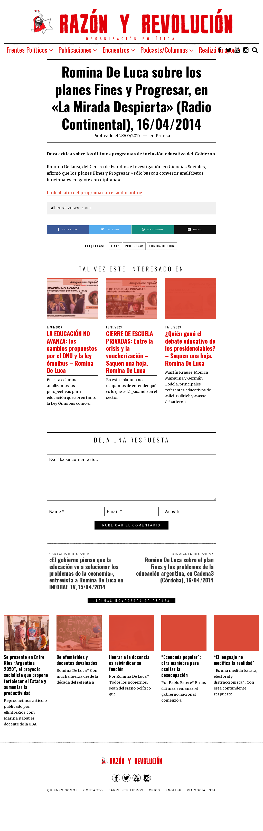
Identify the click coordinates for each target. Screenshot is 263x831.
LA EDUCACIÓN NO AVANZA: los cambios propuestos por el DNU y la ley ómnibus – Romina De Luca (72, 355)
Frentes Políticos (26, 50)
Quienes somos (62, 803)
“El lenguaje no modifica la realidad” (234, 673)
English (174, 803)
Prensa (163, 135)
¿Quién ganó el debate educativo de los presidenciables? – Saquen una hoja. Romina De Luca (188, 355)
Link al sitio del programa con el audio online (94, 192)
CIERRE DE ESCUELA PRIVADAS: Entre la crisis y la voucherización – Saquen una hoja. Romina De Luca (129, 355)
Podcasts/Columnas (164, 50)
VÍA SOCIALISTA (201, 803)
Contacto (93, 803)
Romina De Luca (162, 246)
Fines (115, 246)
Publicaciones (74, 50)
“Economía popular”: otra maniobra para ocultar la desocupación (181, 679)
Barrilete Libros (126, 803)
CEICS (154, 803)
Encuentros (115, 50)
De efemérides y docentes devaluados (77, 673)
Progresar (134, 246)
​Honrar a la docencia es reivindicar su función (129, 676)
